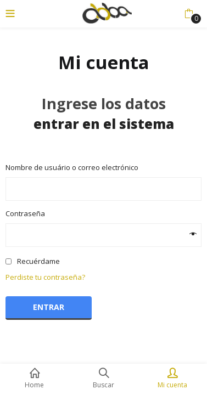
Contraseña (28, 213)
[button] (188, 13)
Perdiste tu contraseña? (45, 277)
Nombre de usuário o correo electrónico (74, 167)
